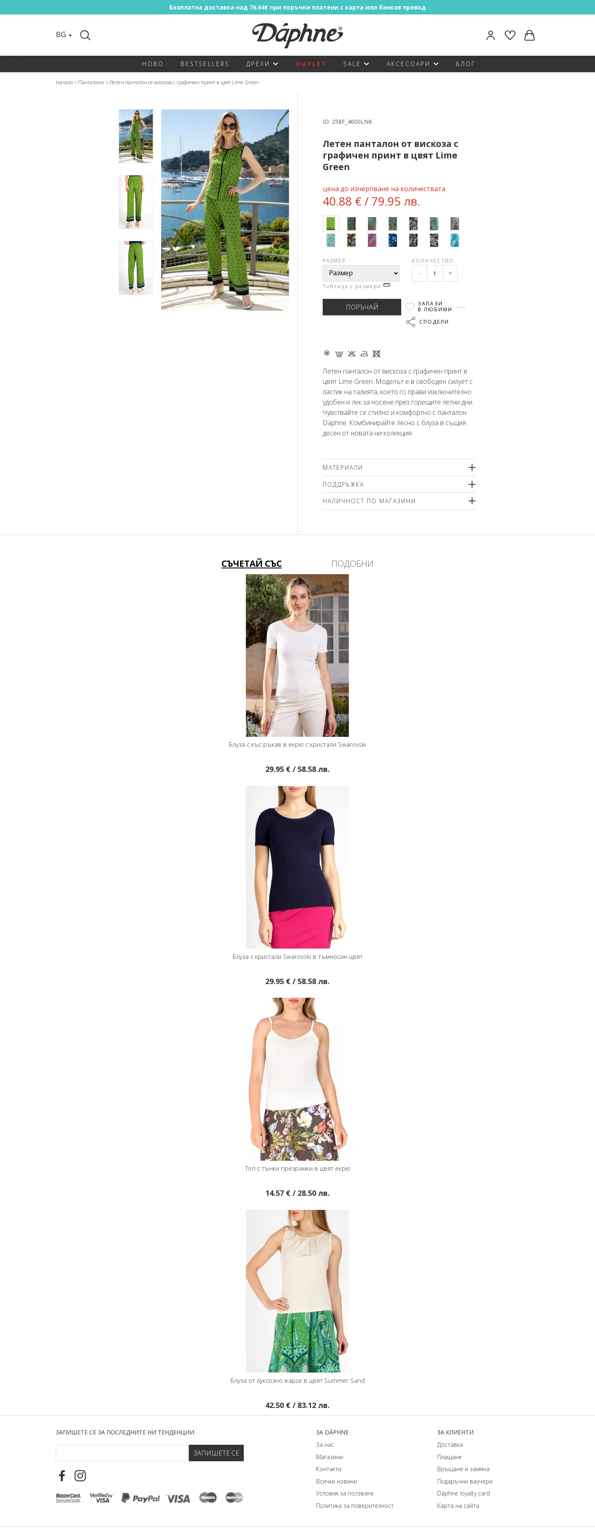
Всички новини (336, 1481)
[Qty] (435, 273)
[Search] (86, 35)
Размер (334, 260)
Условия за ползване (345, 1493)
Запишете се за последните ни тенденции (125, 1432)
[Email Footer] (122, 1453)
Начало (64, 82)
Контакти (328, 1469)
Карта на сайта (458, 1506)
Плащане (449, 1457)
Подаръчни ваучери (465, 1481)
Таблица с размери (356, 286)
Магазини (329, 1457)
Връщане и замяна (463, 1469)
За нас (325, 1444)
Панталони (91, 82)
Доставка (450, 1444)
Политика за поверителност (355, 1506)
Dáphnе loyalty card (463, 1493)
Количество (433, 260)
